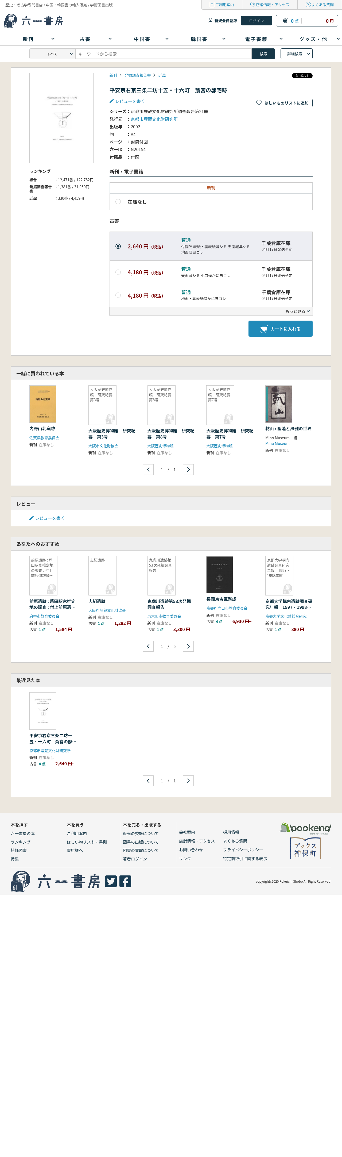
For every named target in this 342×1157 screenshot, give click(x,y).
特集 (15, 859)
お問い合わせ (191, 849)
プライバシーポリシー (243, 849)
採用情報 (231, 832)
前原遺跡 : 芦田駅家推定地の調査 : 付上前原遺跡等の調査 (52, 607)
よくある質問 (322, 4)
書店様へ (75, 850)
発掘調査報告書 (138, 75)
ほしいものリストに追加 (287, 103)
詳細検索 (294, 53)
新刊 (113, 75)
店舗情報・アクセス (272, 4)
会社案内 (187, 832)
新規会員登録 (226, 20)
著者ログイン (135, 859)
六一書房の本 (23, 833)
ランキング (21, 842)
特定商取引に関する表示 (245, 858)
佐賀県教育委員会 (44, 437)
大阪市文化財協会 (103, 445)
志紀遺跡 (97, 601)
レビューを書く (130, 101)
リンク (185, 858)
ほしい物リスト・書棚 (87, 842)
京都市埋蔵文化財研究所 (154, 119)
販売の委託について (141, 833)
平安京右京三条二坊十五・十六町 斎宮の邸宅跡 (52, 741)
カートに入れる (281, 329)
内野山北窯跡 (44, 428)
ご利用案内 (224, 4)
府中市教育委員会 (44, 616)
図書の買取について (141, 850)
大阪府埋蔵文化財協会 (107, 610)
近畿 (162, 75)
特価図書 (19, 850)
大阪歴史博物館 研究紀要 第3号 (111, 433)
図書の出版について (141, 842)
